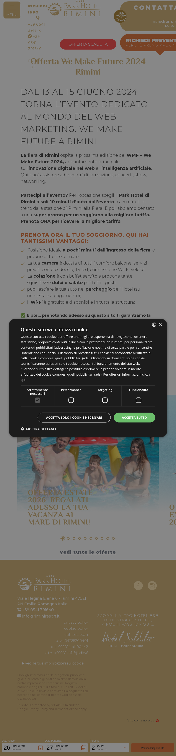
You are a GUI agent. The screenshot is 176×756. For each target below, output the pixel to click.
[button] (38, 429)
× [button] (160, 324)
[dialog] (88, 378)
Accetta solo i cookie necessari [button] (74, 417)
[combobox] (154, 325)
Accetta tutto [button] (134, 417)
